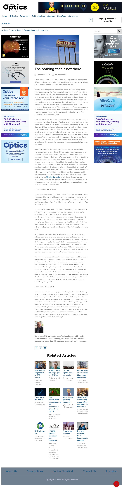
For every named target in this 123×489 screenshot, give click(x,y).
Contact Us (73, 16)
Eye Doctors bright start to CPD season (40, 374)
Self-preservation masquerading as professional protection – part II (54, 404)
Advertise (6, 23)
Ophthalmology (38, 16)
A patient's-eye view (68, 432)
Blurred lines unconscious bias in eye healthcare (82, 374)
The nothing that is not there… (36, 30)
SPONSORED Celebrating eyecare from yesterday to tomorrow (82, 402)
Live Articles (16, 30)
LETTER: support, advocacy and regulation (53, 436)
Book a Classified (63, 471)
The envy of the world (39, 398)
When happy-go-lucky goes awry (68, 400)
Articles (4, 30)
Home (4, 16)
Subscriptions (35, 471)
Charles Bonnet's (53, 177)
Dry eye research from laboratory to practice (82, 436)
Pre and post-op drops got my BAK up (54, 373)
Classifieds (61, 16)
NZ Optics (13, 16)
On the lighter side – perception (68, 373)
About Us (11, 471)
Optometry (24, 16)
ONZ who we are (40, 432)
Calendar (51, 16)
